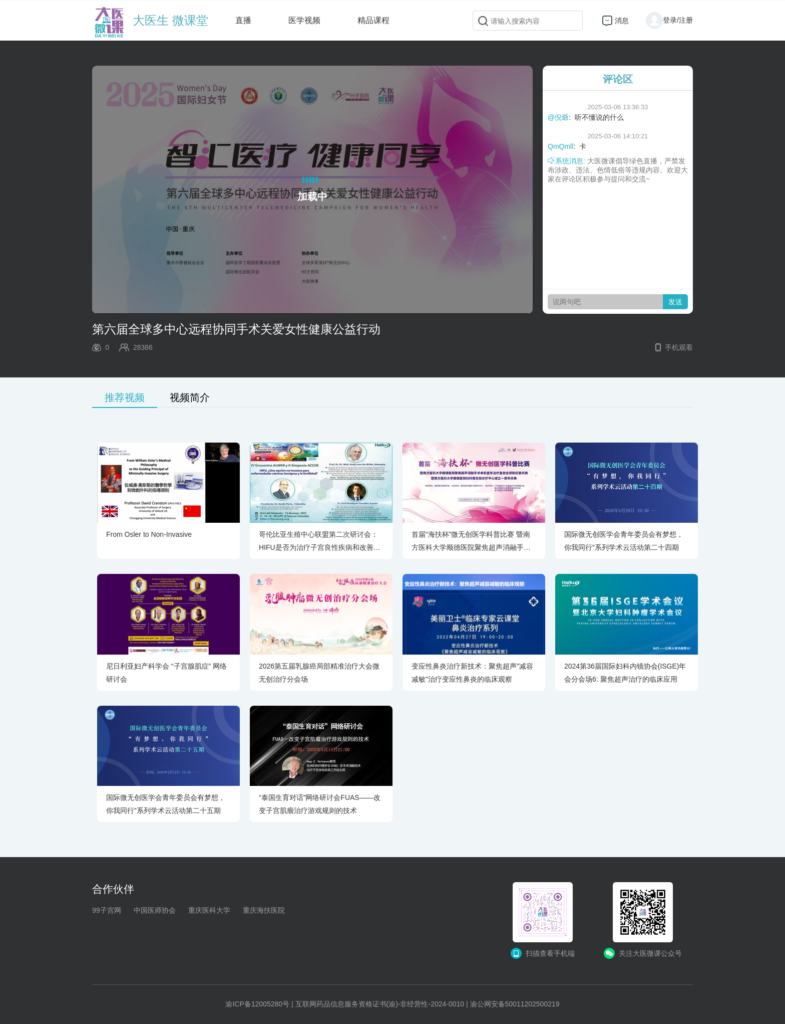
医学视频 (304, 20)
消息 (622, 21)
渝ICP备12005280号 (257, 1004)
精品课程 (373, 20)
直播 (243, 20)
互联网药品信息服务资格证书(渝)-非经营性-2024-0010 (380, 1004)
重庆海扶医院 (264, 910)
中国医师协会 (155, 910)
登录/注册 (669, 20)
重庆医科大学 (209, 910)
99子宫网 (106, 910)
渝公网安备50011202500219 (515, 1004)
